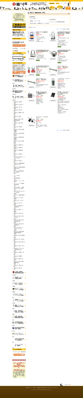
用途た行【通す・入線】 (19, 210)
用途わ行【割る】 (18, 268)
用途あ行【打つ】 (18, 107)
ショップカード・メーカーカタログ (19, 334)
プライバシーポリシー (53, 387)
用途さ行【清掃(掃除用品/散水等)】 (19, 168)
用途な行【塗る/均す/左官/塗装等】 (19, 220)
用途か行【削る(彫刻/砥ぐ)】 (19, 134)
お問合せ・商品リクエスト (66, 0)
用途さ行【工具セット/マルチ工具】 (19, 157)
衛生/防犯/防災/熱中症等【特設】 (19, 328)
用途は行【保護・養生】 (19, 253)
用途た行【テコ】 (18, 203)
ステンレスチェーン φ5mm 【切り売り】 (41, 79)
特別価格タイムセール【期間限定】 (19, 76)
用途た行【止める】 (19, 213)
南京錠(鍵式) (17, 178)
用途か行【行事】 (18, 126)
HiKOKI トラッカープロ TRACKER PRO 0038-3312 (63, 93)
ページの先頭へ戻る (66, 384)
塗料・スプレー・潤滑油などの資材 (19, 306)
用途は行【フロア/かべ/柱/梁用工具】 (19, 249)
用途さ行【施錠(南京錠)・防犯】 (19, 171)
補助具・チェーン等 (19, 180)
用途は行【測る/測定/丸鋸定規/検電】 (19, 232)
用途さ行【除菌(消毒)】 (18, 151)
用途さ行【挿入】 (18, 160)
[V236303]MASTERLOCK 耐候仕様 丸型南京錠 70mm (64, 51)
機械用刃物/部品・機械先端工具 (19, 91)
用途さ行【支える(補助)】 (19, 141)
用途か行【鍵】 (17, 116)
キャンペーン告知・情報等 (18, 345)
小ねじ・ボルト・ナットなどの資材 (19, 294)
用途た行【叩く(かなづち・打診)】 (19, 192)
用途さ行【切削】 (18, 154)
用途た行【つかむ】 (19, 197)
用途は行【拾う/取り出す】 (19, 242)
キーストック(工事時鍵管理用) (19, 184)
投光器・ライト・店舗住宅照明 (19, 278)
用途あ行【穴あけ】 (19, 104)
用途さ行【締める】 (19, 145)
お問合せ (34, 387)
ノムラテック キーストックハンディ (64, 79)
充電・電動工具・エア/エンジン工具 (19, 86)
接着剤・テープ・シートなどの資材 (19, 300)
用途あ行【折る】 (18, 110)
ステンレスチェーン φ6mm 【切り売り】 (63, 67)
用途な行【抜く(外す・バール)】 (19, 217)
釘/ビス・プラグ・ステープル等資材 (19, 289)
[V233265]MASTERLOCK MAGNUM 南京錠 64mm (42, 51)
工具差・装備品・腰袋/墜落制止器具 (19, 272)
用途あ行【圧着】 (18, 101)
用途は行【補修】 (18, 256)
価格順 (58, 29)
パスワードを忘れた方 (64, 3)
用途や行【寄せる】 (19, 265)
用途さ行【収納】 (18, 147)
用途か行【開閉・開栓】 (19, 113)
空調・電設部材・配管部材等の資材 (19, 317)
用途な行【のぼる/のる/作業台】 (19, 224)
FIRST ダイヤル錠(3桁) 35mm (42, 32)
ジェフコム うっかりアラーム (42, 117)
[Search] (17, 57)
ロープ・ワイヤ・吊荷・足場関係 (19, 283)
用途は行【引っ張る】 (19, 239)
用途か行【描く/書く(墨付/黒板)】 (19, 120)
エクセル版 (22, 48)
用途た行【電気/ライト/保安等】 (19, 206)
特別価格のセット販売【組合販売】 (19, 80)
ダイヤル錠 (17, 175)
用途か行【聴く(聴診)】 (18, 123)
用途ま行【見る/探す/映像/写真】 (19, 262)
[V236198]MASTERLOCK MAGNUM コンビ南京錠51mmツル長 (64, 33)
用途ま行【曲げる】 (19, 258)
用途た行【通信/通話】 (19, 195)
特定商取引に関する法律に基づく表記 (43, 387)
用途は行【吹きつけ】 (19, 245)
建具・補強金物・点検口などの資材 (19, 311)
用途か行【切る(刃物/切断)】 (19, 130)
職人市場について (58, 0)
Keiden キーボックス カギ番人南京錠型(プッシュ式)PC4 (42, 93)
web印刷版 (15, 48)
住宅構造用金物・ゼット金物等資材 (19, 322)
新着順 (61, 29)
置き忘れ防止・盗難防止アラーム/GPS (19, 188)
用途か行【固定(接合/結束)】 (19, 138)
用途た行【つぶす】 (19, 200)
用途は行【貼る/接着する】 (19, 236)
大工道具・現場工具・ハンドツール (19, 97)
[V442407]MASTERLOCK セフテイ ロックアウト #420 (42, 67)
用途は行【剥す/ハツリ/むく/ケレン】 (19, 228)
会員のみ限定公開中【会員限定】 (19, 339)
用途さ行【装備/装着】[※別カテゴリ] (19, 164)
